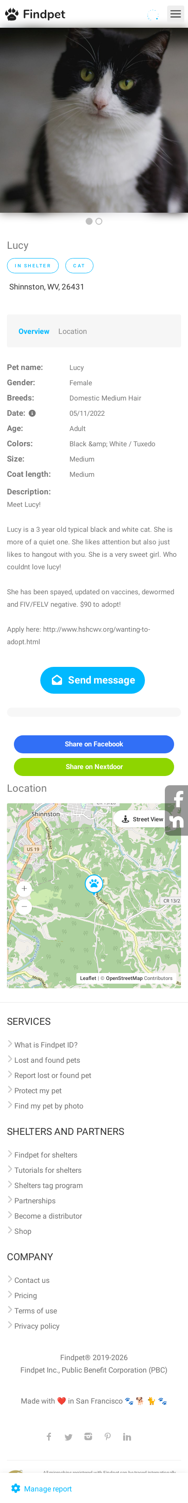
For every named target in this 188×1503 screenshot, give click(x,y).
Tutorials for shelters (47, 1170)
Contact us (32, 1280)
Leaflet (88, 978)
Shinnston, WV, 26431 (47, 286)
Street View (148, 819)
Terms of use (35, 1310)
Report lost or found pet (52, 1075)
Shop (22, 1231)
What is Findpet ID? (46, 1045)
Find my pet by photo (48, 1106)
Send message (93, 680)
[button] (87, 875)
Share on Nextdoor (94, 767)
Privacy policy (37, 1326)
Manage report (40, 1489)
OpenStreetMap (124, 978)
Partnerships (35, 1200)
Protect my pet (38, 1090)
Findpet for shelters (45, 1155)
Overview (34, 331)
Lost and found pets (47, 1060)
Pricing (25, 1295)
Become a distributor (48, 1216)
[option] (94, 120)
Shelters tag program (48, 1185)
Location (72, 331)
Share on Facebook (94, 744)
